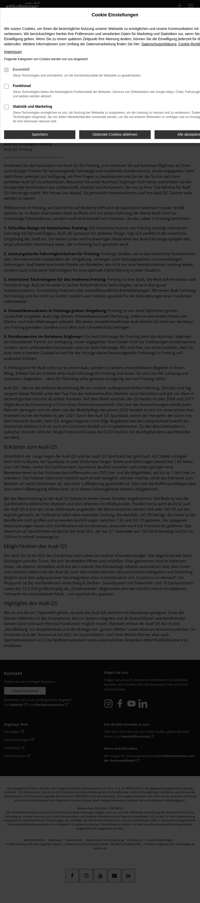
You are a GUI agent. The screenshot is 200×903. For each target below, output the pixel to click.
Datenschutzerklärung (159, 44)
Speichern (40, 134)
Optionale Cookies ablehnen (114, 134)
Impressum (13, 52)
